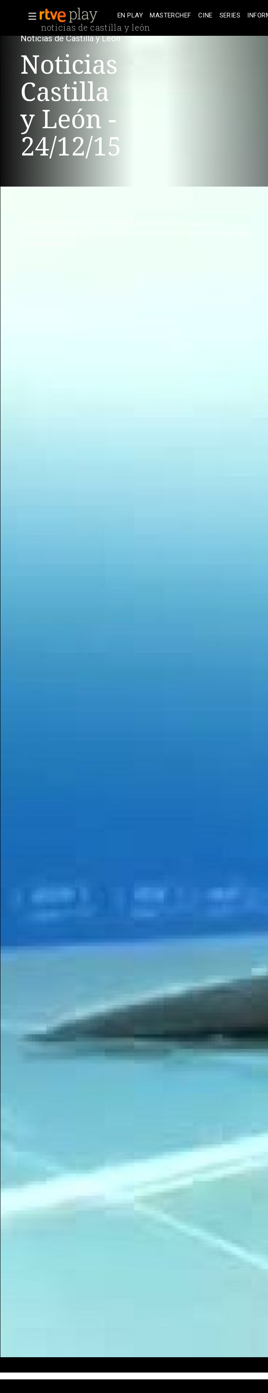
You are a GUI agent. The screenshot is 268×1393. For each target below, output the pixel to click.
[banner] (76, 15)
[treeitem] (130, 15)
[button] (29, 16)
